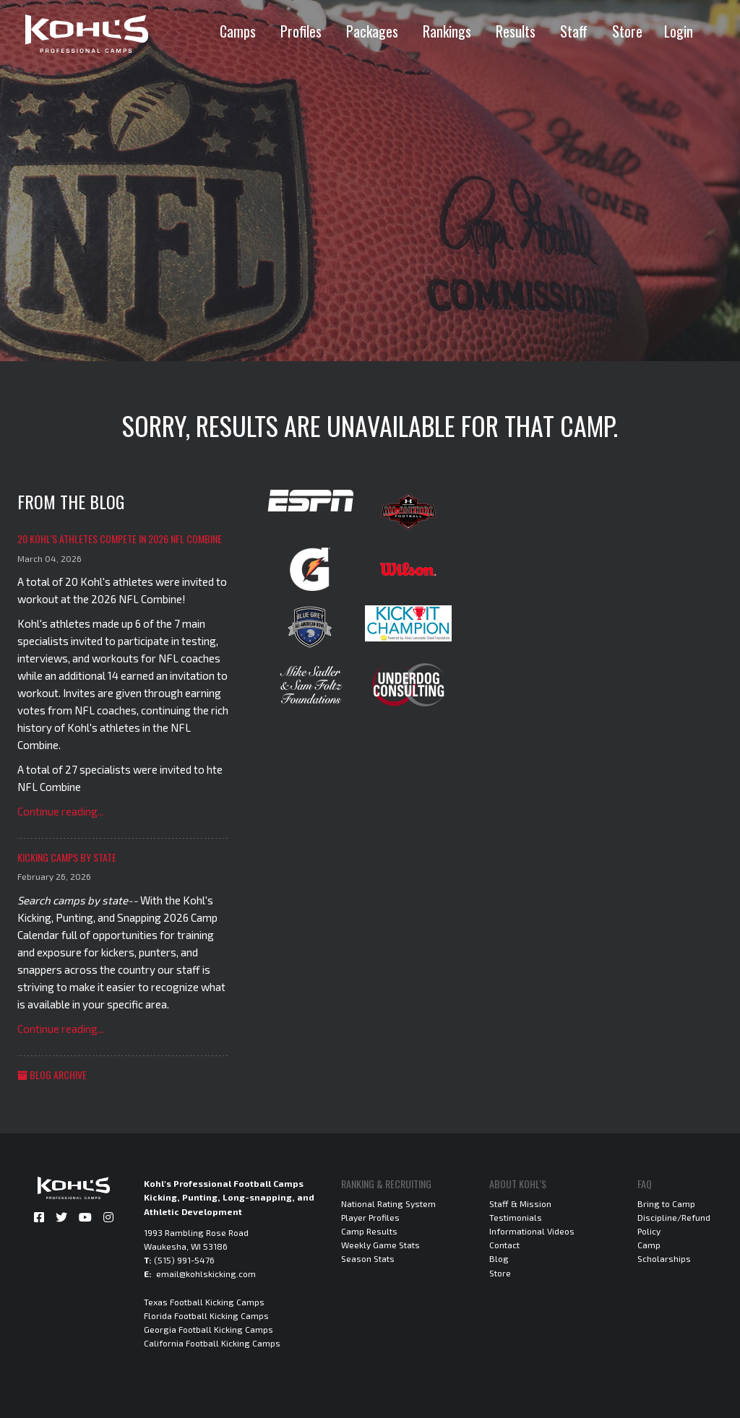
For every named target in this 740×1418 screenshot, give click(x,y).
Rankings (447, 31)
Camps (238, 31)
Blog (499, 1258)
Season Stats (368, 1258)
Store (627, 31)
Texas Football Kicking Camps (204, 1302)
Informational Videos (532, 1231)
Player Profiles (370, 1217)
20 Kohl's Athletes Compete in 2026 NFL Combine (119, 538)
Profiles (301, 31)
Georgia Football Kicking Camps (208, 1329)
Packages (372, 31)
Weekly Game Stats (380, 1245)
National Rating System (388, 1203)
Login (678, 31)
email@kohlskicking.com (206, 1273)
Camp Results (369, 1231)
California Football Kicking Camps (212, 1343)
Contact (504, 1245)
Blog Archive (52, 1074)
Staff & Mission (520, 1203)
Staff (574, 31)
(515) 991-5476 (184, 1260)
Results (515, 31)
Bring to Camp (666, 1203)
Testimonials (515, 1217)
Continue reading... (60, 811)
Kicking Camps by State (66, 857)
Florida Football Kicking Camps (206, 1315)
